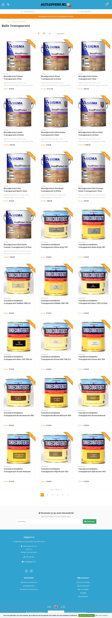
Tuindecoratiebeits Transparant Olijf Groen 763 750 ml (92, 472)
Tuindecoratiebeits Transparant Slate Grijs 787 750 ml (91, 247)
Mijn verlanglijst (83, 589)
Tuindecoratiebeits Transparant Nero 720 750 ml (18, 358)
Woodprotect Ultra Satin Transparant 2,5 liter (90, 133)
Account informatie (83, 582)
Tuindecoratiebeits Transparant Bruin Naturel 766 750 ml (56, 415)
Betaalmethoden (29, 586)
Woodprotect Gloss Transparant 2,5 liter (51, 77)
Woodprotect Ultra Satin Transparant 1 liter (53, 133)
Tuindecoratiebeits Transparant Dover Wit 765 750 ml (91, 359)
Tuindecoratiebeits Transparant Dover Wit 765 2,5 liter (56, 359)
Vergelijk (83, 593)
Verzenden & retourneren (29, 589)
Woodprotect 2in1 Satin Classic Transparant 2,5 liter (18, 246)
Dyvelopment (81, 612)
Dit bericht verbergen (87, 615)
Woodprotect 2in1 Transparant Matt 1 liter (15, 189)
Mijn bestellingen (83, 586)
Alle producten (83, 596)
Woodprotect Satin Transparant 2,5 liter (14, 133)
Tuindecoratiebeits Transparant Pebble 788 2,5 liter (17, 303)
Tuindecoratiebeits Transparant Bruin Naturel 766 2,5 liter (19, 415)
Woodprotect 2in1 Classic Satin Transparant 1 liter (90, 189)
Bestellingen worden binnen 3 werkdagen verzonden (56, 16)
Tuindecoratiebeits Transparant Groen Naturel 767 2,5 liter (91, 415)
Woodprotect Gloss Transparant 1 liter (13, 77)
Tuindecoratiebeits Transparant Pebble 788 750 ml (54, 303)
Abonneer (89, 521)
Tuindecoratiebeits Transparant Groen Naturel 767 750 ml (17, 472)
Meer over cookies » (101, 615)
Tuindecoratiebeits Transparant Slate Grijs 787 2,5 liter (54, 247)
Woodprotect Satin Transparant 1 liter (87, 77)
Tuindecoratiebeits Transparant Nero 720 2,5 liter (93, 302)
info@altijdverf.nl (30, 562)
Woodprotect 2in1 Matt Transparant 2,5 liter (52, 189)
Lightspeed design (69, 612)
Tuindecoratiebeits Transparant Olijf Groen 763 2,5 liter (54, 472)
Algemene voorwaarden (28, 582)
